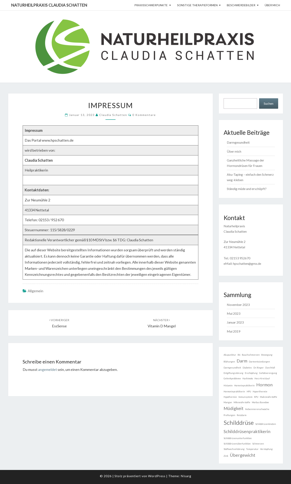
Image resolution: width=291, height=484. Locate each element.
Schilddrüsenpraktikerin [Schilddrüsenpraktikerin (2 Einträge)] (247, 431)
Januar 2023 (235, 322)
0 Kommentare (144, 115)
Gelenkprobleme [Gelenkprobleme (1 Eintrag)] (232, 378)
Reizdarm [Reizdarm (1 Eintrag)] (241, 415)
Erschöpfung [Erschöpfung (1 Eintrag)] (251, 373)
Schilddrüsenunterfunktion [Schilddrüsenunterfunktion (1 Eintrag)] (238, 438)
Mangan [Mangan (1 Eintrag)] (228, 402)
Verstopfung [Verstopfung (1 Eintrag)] (266, 449)
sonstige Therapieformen (197, 5)
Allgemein (35, 291)
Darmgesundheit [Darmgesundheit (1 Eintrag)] (232, 367)
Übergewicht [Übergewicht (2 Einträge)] (242, 455)
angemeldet (47, 369)
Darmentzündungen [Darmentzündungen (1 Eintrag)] (259, 361)
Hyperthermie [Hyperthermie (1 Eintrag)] (260, 391)
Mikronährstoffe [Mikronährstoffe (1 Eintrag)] (242, 402)
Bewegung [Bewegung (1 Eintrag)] (266, 354)
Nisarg (186, 476)
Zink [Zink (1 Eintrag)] (226, 456)
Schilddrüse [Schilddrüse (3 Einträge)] (239, 422)
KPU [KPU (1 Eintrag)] (256, 397)
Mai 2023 (233, 313)
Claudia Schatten (113, 115)
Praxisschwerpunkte (151, 5)
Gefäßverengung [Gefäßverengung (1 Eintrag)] (268, 373)
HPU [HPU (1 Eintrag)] (249, 391)
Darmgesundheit (238, 142)
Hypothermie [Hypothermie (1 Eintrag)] (230, 397)
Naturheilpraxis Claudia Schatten (49, 5)
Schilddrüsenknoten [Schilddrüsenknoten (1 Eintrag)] (265, 424)
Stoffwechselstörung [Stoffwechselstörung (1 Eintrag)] (234, 449)
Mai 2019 (233, 331)
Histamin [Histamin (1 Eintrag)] (228, 385)
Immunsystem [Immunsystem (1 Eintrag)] (245, 397)
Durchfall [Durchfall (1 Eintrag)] (270, 367)
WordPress (156, 476)
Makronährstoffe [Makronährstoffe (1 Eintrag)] (268, 397)
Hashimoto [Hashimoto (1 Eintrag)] (247, 378)
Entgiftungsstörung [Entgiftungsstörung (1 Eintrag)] (233, 373)
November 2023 (238, 304)
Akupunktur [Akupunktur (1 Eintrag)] (230, 354)
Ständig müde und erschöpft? (247, 189)
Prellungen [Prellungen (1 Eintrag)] (229, 415)
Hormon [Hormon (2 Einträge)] (264, 384)
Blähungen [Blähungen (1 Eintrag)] (229, 361)
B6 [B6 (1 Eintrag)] (239, 354)
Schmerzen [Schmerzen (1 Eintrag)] (258, 443)
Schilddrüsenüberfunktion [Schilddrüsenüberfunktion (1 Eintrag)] (237, 443)
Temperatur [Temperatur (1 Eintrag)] (252, 449)
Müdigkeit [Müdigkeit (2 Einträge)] (233, 408)
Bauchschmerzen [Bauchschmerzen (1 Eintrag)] (251, 354)
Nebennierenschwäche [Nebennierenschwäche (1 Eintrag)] (257, 409)
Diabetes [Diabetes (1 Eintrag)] (247, 367)
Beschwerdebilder (241, 5)
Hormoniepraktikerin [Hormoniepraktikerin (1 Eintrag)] (234, 391)
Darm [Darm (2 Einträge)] (242, 360)
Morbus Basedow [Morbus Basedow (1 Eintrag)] (260, 402)
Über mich (272, 5)
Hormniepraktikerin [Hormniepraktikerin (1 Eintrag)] (244, 385)
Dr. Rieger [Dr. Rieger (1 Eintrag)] (258, 367)
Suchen (268, 103)
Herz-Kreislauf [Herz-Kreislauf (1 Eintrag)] (262, 378)
